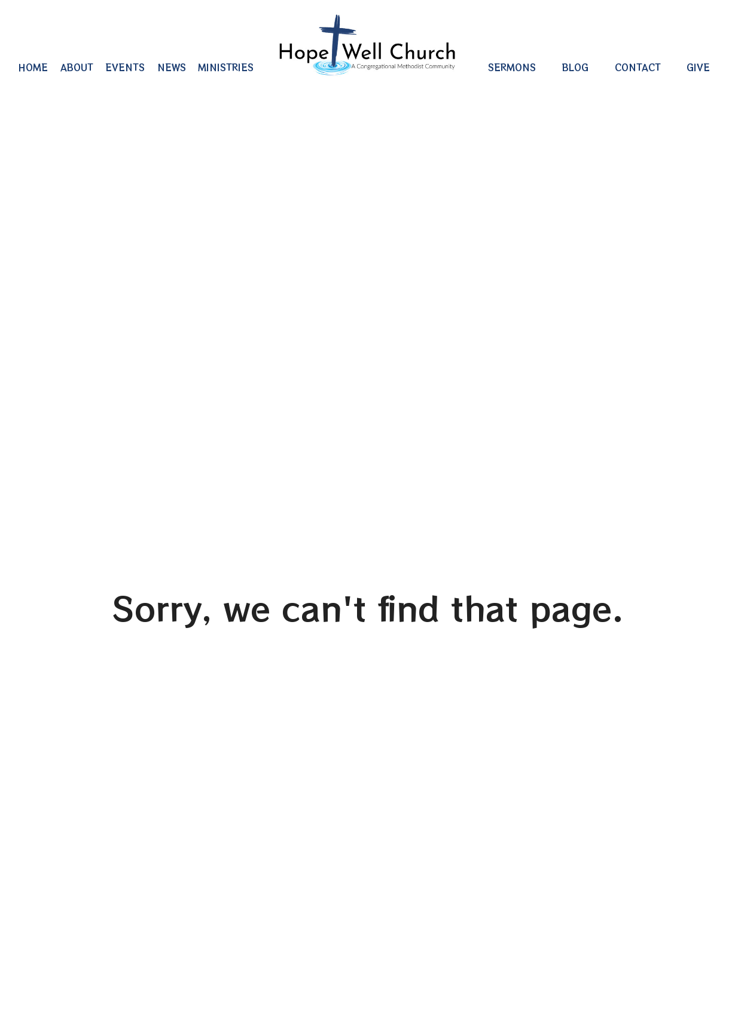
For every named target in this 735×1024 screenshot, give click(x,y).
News (171, 67)
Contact (638, 67)
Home (33, 67)
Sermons (512, 67)
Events (125, 67)
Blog (575, 67)
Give (698, 67)
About (76, 67)
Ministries (226, 67)
